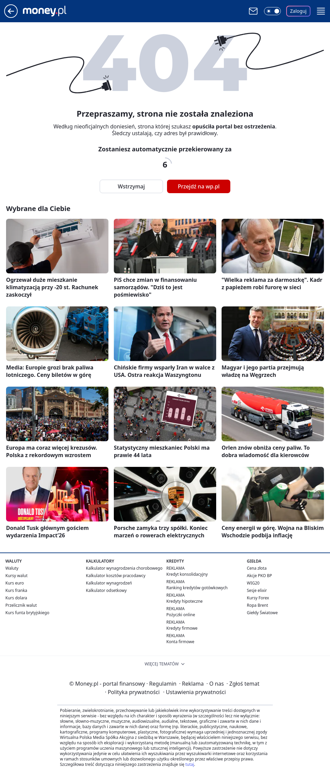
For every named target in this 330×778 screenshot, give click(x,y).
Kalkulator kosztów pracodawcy (115, 575)
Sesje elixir (257, 590)
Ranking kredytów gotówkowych (197, 588)
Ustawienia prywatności (194, 692)
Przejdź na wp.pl (199, 186)
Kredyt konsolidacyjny (187, 574)
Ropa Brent (257, 605)
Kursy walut (16, 575)
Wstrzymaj (131, 186)
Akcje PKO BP (259, 575)
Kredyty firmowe (182, 628)
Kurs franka (16, 590)
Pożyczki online (180, 615)
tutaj (189, 764)
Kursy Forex (258, 598)
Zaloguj (298, 11)
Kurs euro (14, 583)
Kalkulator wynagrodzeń (109, 583)
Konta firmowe (180, 642)
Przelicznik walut (21, 605)
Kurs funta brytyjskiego (27, 613)
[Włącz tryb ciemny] (272, 11)
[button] (321, 11)
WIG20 (253, 583)
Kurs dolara (16, 598)
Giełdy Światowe (262, 613)
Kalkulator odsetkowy (106, 590)
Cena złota (257, 568)
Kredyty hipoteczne (184, 601)
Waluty (12, 568)
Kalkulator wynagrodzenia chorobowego (124, 568)
